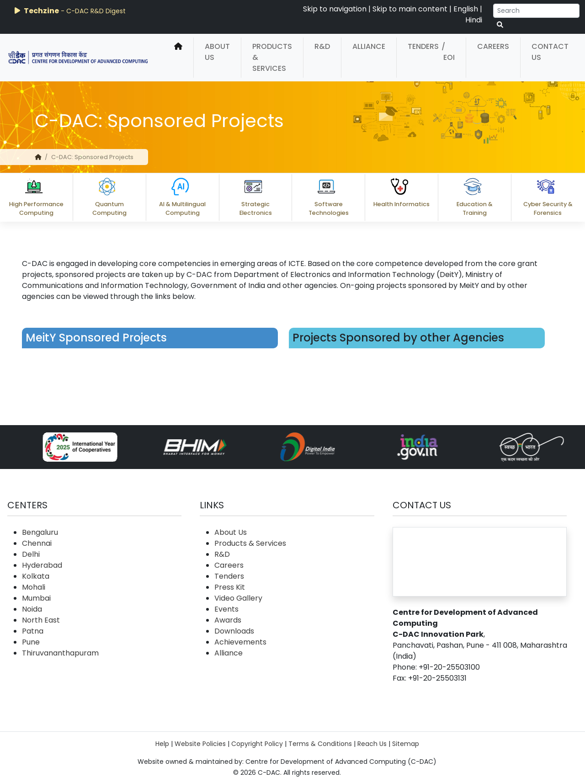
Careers (493, 46)
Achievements (240, 642)
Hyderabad (42, 565)
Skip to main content (409, 9)
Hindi (473, 20)
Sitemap (405, 743)
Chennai (37, 543)
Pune (31, 642)
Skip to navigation (335, 9)
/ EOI (448, 52)
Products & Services (272, 57)
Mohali (33, 587)
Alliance (368, 46)
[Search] (536, 11)
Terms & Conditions (320, 743)
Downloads (234, 631)
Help (162, 743)
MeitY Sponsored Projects (96, 337)
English (465, 9)
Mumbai (36, 598)
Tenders (423, 46)
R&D (322, 46)
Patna (32, 631)
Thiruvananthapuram (60, 653)
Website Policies (200, 743)
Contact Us (550, 52)
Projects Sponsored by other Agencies (398, 337)
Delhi (31, 554)
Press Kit (229, 587)
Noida (32, 609)
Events (226, 609)
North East (41, 620)
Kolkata (35, 576)
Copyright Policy (257, 743)
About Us (217, 52)
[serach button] (500, 25)
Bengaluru (40, 532)
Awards (227, 620)
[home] (178, 57)
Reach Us (372, 743)
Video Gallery (238, 598)
